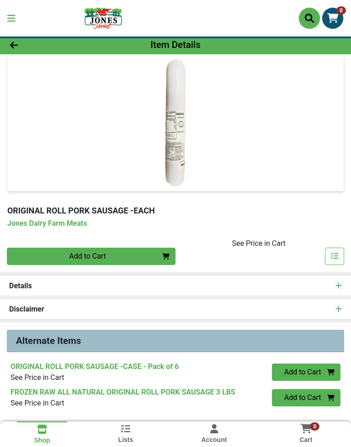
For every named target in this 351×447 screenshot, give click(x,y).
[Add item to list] (334, 256)
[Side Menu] (11, 18)
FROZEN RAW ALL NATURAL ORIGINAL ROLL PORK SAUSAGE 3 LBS (123, 392)
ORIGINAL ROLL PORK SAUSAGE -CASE (95, 366)
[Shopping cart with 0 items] (333, 18)
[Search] (309, 18)
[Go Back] (49, 45)
